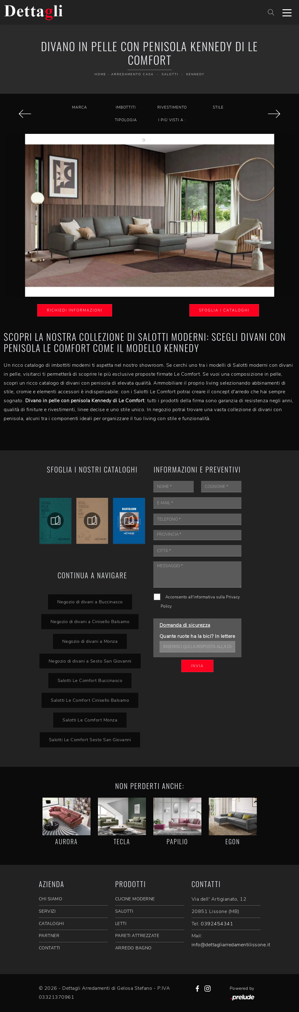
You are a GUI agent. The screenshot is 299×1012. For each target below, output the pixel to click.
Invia (197, 665)
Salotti (170, 74)
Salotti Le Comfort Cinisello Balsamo (90, 700)
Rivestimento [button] (172, 107)
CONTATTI (49, 948)
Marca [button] (79, 107)
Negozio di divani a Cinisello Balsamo (90, 621)
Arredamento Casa (132, 74)
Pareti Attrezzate (137, 936)
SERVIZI (47, 911)
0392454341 (217, 923)
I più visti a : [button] (172, 120)
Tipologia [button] (126, 120)
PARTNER (49, 936)
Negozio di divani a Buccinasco (90, 602)
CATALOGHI (51, 924)
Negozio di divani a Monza (90, 641)
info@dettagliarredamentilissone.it (231, 944)
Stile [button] (218, 107)
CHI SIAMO (51, 899)
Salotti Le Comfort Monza (90, 720)
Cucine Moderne (135, 899)
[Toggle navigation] (287, 12)
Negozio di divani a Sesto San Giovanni (90, 661)
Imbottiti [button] (126, 107)
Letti (121, 924)
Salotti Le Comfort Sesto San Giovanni (90, 740)
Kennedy (195, 74)
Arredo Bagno (133, 948)
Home (100, 74)
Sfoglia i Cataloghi (224, 310)
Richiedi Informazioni (75, 310)
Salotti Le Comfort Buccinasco (90, 680)
